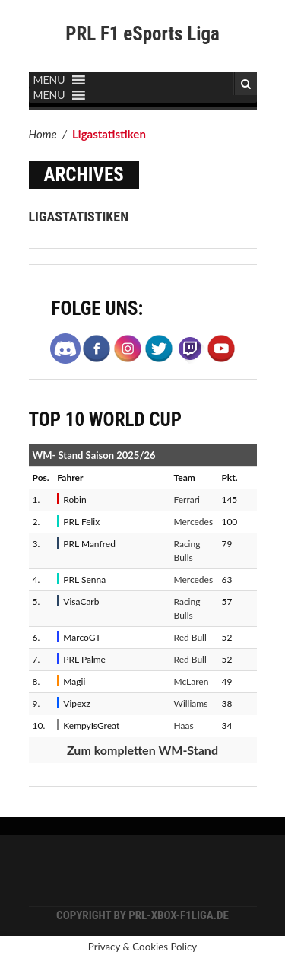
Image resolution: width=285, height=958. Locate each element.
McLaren (191, 681)
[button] (49, 80)
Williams (191, 703)
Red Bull (190, 637)
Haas (184, 725)
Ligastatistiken (79, 216)
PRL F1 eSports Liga (142, 34)
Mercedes (194, 521)
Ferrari (187, 499)
